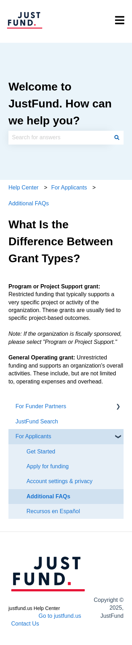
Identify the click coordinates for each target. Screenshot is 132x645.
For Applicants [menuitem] (33, 436)
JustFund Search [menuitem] (36, 421)
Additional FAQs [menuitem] (48, 496)
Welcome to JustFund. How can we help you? (60, 103)
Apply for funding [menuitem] (47, 466)
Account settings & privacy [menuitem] (59, 481)
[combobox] (59, 137)
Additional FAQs (28, 203)
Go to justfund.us (60, 616)
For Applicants (69, 187)
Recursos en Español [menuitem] (53, 511)
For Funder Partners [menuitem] (40, 406)
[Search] (117, 137)
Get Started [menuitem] (40, 451)
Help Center (23, 187)
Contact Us (25, 624)
